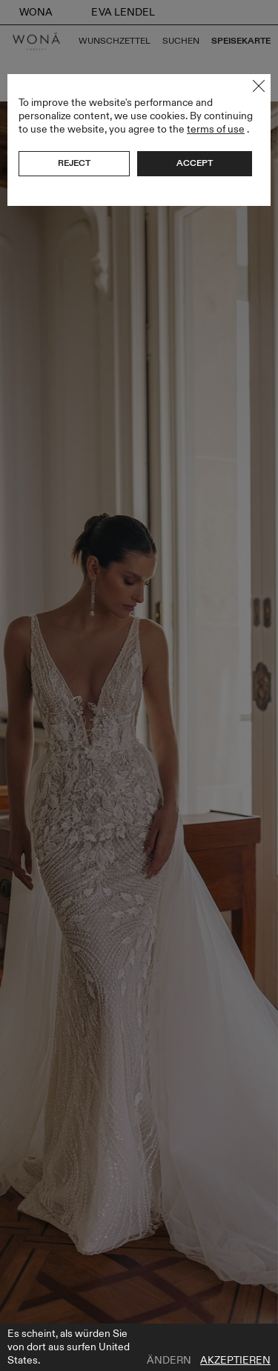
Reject (74, 163)
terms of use (216, 129)
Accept (194, 163)
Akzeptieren (235, 1360)
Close (259, 86)
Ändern (169, 1360)
